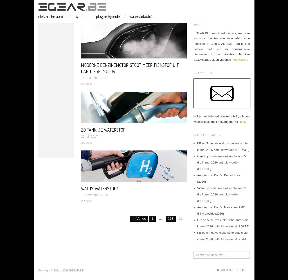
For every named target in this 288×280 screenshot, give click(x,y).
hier (242, 121)
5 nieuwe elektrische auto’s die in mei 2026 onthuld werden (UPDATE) (221, 163)
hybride (81, 16)
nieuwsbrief (239, 59)
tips (218, 49)
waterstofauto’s (141, 16)
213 (170, 218)
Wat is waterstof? (99, 188)
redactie (86, 84)
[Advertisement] (56, 90)
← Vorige (139, 218)
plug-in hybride (108, 16)
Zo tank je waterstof (103, 130)
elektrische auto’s (51, 16)
